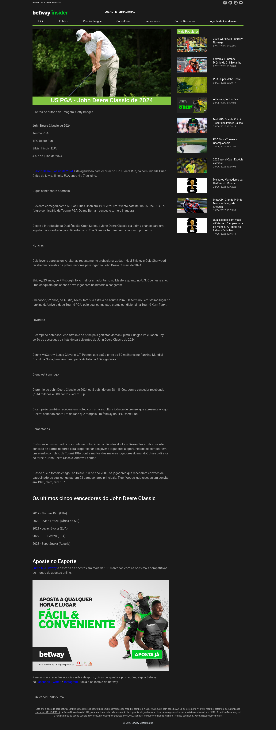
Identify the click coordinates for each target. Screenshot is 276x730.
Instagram (71, 682)
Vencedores (153, 21)
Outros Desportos (184, 21)
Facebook (43, 682)
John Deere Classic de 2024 (54, 171)
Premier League (92, 21)
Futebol (63, 21)
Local (109, 11)
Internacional (124, 11)
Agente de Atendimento (224, 21)
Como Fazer (124, 21)
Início (41, 21)
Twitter (55, 682)
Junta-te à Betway (45, 568)
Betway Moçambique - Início (47, 2)
